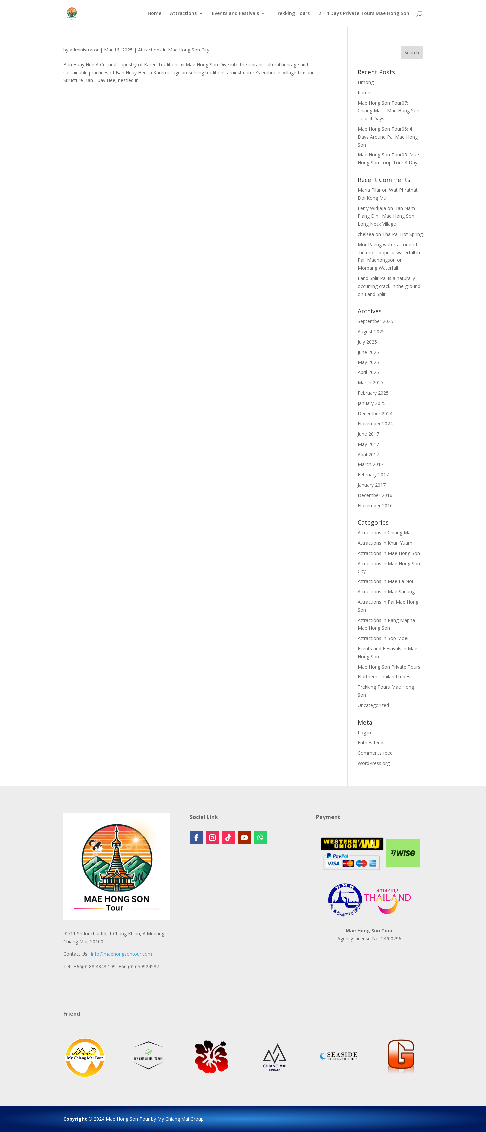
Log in (364, 732)
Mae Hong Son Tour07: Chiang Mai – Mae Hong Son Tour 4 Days (388, 111)
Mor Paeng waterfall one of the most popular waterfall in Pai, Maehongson (389, 252)
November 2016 (375, 505)
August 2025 (371, 331)
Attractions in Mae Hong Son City (173, 50)
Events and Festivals (235, 13)
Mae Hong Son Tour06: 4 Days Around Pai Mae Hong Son (388, 137)
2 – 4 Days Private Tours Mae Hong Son (363, 13)
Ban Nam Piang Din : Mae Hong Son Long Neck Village (386, 216)
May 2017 (368, 444)
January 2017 (372, 485)
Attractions (183, 13)
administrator (84, 50)
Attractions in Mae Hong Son (389, 553)
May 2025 (368, 362)
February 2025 (373, 393)
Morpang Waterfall (378, 268)
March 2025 (370, 382)
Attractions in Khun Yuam (385, 543)
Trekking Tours (292, 13)
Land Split (375, 294)
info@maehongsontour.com (121, 954)
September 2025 (375, 321)
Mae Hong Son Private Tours (389, 667)
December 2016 (375, 495)
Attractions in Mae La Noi (385, 581)
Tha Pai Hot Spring (402, 234)
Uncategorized (373, 705)
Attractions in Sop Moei (383, 638)
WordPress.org (374, 763)
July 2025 (367, 342)
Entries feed (370, 742)
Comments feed (375, 753)
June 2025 (368, 352)
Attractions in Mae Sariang (386, 591)
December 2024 (375, 413)
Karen (364, 92)
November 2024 (375, 423)
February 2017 (373, 474)
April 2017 (368, 454)
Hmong (366, 82)
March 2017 (370, 464)
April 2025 (368, 372)
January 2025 (372, 403)
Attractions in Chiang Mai (385, 532)
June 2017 (368, 434)
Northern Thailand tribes (384, 676)
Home (154, 13)
